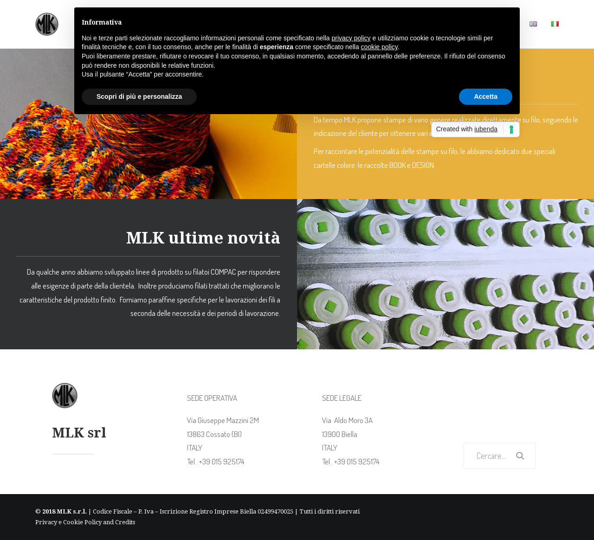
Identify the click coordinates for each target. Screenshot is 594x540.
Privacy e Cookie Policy (68, 522)
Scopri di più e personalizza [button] (139, 96)
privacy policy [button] (351, 38)
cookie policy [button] (379, 47)
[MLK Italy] (46, 24)
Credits (125, 522)
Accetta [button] (485, 96)
